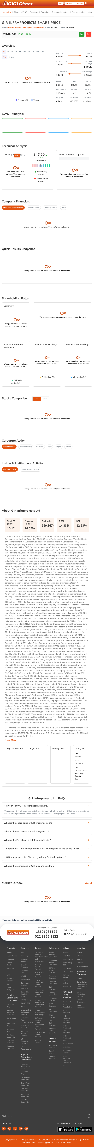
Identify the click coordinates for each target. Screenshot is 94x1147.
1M (12, 52)
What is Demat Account (38, 967)
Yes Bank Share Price (11, 1036)
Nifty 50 (66, 952)
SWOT (24, 12)
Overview (7, 12)
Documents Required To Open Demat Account (39, 1003)
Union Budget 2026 (12, 989)
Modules (80, 963)
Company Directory (10, 1047)
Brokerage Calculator (53, 999)
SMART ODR (25, 1003)
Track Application (81, 1006)
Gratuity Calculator (53, 994)
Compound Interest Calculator (53, 962)
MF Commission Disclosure (25, 1041)
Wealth (23, 976)
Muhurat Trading (38, 1041)
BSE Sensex (67, 968)
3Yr (29, 52)
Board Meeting (26, 446)
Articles (79, 952)
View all (88, 883)
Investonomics (82, 966)
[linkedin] (21, 1128)
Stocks (9, 952)
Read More (10, 740)
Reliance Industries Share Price (11, 1012)
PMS (22, 952)
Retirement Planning (25, 960)
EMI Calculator (53, 988)
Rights (58, 446)
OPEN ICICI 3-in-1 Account (74, 3)
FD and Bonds (9, 964)
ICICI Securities (66, 1011)
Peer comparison (78, 12)
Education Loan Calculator (53, 1031)
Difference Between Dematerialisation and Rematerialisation (40, 956)
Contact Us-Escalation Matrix (25, 994)
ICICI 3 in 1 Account (53, 1046)
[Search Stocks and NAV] (86, 3)
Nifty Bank (67, 986)
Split (50, 446)
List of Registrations (26, 1048)
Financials (45, 12)
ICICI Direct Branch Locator (25, 1033)
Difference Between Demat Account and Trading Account (39, 1023)
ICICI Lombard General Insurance (66, 1019)
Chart (16, 12)
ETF (8, 972)
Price (4, 57)
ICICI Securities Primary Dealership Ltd (67, 1060)
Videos (79, 959)
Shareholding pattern (60, 12)
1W (8, 52)
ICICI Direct (67, 1047)
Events (68, 446)
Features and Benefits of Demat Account (40, 993)
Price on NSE (23, 100)
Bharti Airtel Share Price (25, 1084)
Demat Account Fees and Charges (40, 1012)
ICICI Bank (67, 1001)
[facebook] (4, 1128)
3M (16, 52)
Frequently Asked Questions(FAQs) (26, 1020)
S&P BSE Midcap (66, 976)
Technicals (34, 12)
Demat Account (52, 1052)
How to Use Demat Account (39, 974)
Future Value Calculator (53, 977)
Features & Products (25, 1027)
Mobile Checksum (81, 1001)
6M (20, 52)
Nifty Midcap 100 (67, 964)
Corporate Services (25, 984)
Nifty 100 (66, 956)
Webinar (80, 956)
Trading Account (52, 1058)
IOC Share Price (10, 1030)
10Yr (37, 52)
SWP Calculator (53, 1005)
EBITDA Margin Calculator (53, 970)
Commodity (11, 959)
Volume (36, 100)
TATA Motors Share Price (25, 1101)
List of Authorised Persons (81, 994)
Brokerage (25, 956)
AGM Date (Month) (79, 775)
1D (4, 52)
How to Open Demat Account (40, 1034)
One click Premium (24, 966)
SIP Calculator (53, 1010)
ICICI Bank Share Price (25, 1095)
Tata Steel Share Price (11, 1042)
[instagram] (9, 1128)
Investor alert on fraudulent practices (26, 1012)
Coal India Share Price (25, 1090)
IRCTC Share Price (11, 1019)
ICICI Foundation (67, 1006)
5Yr (33, 52)
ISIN (76, 767)
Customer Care (24, 971)
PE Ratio (11, 57)
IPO (8, 984)
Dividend (39, 446)
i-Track (79, 979)
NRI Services (25, 979)
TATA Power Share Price (25, 1078)
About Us (24, 989)
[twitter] (15, 1128)
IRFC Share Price (11, 1025)
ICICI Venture (68, 1044)
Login (61, 3)
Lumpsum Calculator (53, 982)
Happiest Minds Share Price (25, 1066)
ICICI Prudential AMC (67, 1038)
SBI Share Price (10, 1006)
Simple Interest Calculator (53, 954)
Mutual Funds (12, 956)
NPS (8, 975)
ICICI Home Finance (67, 1052)
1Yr (24, 52)
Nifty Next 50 (68, 959)
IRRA (23, 1007)
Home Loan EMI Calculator (53, 1023)
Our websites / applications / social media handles (82, 985)
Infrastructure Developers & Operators (26, 27)
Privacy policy (26, 1000)
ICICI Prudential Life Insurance (67, 1029)
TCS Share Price (25, 1073)
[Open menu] (91, 3)
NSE (76, 760)
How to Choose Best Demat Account (39, 983)
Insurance (10, 968)
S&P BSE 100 (68, 972)
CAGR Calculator (53, 1016)
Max (42, 52)
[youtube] (26, 1128)
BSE (76, 754)
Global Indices (65, 982)
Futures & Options (10, 980)
